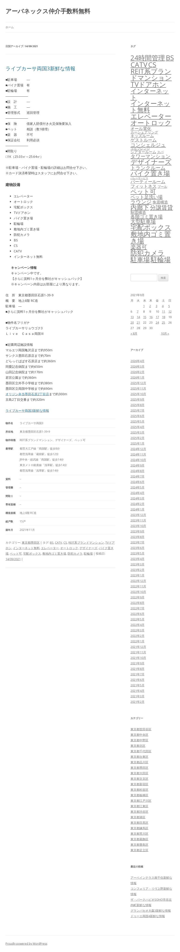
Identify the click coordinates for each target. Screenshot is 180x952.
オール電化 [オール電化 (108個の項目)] (141, 128)
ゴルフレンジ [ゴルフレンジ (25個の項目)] (140, 148)
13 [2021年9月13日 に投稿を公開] (132, 317)
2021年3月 (138, 696)
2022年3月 (138, 630)
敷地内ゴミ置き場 (54, 553)
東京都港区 (138, 817)
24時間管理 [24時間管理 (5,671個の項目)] (148, 57)
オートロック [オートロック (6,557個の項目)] (151, 122)
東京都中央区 (139, 735)
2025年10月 (138, 394)
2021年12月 (138, 647)
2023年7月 (138, 542)
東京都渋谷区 (139, 812)
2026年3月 (138, 366)
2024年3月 (138, 498)
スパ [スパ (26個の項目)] (160, 152)
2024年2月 (138, 504)
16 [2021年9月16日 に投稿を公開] (151, 317)
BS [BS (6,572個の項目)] (170, 57)
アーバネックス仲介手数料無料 (47, 11)
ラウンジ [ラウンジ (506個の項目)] (141, 201)
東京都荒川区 (139, 834)
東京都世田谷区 (141, 729)
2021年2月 (138, 702)
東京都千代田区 (141, 751)
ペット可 (16, 553)
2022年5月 (138, 619)
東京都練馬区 (139, 828)
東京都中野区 (139, 740)
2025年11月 (138, 388)
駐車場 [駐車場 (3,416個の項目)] (140, 259)
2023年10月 (138, 526)
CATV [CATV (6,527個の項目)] (139, 64)
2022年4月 (138, 625)
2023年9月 (138, 531)
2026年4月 (138, 361)
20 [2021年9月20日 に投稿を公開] (132, 322)
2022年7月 (138, 608)
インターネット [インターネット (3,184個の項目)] (150, 94)
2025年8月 (138, 405)
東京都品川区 (139, 762)
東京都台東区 (139, 757)
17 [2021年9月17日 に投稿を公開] (157, 317)
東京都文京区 (139, 779)
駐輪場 (88, 553)
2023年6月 (138, 548)
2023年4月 (138, 559)
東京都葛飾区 (139, 839)
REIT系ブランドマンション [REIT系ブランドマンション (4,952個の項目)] (151, 74)
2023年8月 (138, 537)
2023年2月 (138, 570)
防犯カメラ (75, 553)
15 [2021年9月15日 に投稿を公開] (144, 317)
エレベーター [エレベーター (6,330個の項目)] (151, 116)
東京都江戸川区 (141, 801)
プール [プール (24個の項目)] (162, 186)
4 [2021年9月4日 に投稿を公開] (163, 306)
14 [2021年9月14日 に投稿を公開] (138, 317)
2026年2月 (138, 372)
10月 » (165, 333)
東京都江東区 (139, 806)
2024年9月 (138, 465)
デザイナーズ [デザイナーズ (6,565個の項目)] (151, 161)
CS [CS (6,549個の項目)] (152, 64)
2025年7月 (138, 410)
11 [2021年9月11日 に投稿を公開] (163, 311)
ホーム (9, 27)
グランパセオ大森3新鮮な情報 (151, 910)
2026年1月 (138, 377)
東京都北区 (138, 746)
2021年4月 (138, 691)
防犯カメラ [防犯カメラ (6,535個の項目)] (147, 252)
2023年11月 (138, 520)
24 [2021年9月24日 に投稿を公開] (157, 322)
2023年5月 (138, 553)
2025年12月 (138, 383)
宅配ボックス (32, 553)
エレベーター (50, 548)
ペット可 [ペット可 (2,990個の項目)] (143, 191)
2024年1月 (138, 509)
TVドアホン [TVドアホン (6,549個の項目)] (148, 84)
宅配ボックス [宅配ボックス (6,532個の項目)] (151, 227)
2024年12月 (138, 449)
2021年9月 (138, 663)
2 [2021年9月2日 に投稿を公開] (150, 306)
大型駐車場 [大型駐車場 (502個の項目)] (143, 221)
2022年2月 (138, 636)
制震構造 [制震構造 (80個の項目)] (138, 212)
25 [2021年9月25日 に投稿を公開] (163, 322)
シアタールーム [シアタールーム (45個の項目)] (143, 151)
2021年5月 (138, 685)
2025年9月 (138, 399)
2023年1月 (138, 575)
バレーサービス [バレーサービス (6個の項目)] (139, 178)
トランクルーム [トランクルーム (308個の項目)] (148, 167)
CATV (58, 542)
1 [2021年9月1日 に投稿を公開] (144, 306)
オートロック (69, 548)
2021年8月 (138, 669)
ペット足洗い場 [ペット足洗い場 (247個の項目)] (147, 197)
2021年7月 (138, 674)
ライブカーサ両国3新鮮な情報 (40, 68)
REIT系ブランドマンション (86, 542)
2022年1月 (138, 641)
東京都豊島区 (139, 845)
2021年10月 (138, 658)
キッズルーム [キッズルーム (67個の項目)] (142, 135)
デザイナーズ (88, 548)
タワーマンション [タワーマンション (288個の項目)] (151, 156)
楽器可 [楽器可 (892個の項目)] (139, 247)
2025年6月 (138, 416)
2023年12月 (138, 515)
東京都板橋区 (139, 795)
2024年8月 (138, 471)
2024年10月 (138, 460)
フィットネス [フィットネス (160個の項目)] (144, 186)
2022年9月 (138, 597)
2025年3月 (138, 432)
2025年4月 (138, 427)
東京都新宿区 (139, 784)
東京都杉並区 (139, 790)
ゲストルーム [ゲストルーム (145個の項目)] (144, 140)
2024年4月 (138, 493)
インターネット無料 (26, 548)
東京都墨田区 (31, 542)
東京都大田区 (139, 773)
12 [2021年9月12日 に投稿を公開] (170, 311)
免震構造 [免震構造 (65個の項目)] (160, 202)
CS (65, 542)
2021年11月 (138, 652)
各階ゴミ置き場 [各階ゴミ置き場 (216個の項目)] (147, 216)
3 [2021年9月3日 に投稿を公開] (156, 306)
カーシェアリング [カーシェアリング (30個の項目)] (144, 132)
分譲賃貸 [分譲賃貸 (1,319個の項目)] (161, 207)
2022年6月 (138, 614)
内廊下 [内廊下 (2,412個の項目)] (140, 207)
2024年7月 (138, 476)
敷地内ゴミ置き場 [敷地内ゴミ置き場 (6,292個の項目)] (151, 237)
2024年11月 (138, 454)
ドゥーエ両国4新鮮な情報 (148, 916)
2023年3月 (138, 564)
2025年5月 (138, 421)
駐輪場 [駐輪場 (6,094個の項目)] (161, 259)
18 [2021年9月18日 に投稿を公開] (163, 317)
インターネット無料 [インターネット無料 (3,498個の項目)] (150, 106)
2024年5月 (138, 487)
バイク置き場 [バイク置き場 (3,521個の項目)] (150, 173)
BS (52, 542)
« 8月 (134, 333)
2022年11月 (138, 586)
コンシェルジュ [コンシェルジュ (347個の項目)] (148, 144)
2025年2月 (138, 438)
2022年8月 (138, 603)
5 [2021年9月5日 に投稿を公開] (169, 306)
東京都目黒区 (139, 823)
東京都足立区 (139, 850)
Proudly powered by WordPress (26, 944)
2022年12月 (138, 581)
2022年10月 (138, 592)
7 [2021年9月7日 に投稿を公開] (137, 311)
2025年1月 (138, 443)
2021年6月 (138, 680)
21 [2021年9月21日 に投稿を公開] (138, 322)
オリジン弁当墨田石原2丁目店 (27, 394)
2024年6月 (138, 482)
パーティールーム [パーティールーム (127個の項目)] (148, 181)
